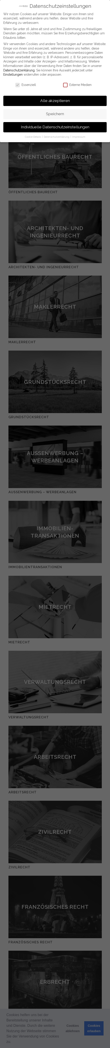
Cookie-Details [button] (33, 136)
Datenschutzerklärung (19, 70)
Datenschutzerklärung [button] (57, 136)
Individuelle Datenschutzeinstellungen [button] (55, 127)
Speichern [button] (55, 114)
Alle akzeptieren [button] (55, 100)
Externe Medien (77, 85)
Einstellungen (13, 74)
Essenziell (25, 85)
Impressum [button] (78, 136)
